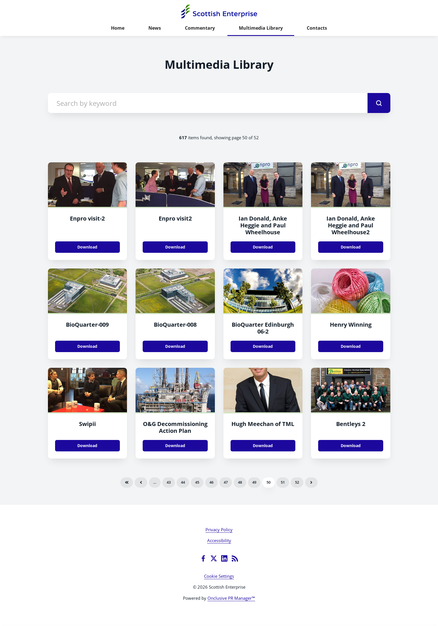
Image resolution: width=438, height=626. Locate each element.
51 (283, 482)
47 (226, 482)
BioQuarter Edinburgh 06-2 (263, 328)
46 (211, 482)
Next (311, 482)
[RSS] (235, 558)
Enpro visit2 (175, 218)
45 (197, 482)
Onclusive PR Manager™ (231, 598)
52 (297, 482)
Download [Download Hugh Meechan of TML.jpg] (263, 445)
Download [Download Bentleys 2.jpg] (351, 445)
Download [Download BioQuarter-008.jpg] (175, 346)
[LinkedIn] (224, 558)
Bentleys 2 (350, 424)
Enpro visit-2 (87, 218)
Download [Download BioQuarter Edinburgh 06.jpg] (263, 346)
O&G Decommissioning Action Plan (175, 427)
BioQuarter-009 (87, 324)
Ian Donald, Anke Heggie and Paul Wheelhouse (263, 225)
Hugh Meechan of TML (262, 424)
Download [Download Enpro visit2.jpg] (175, 247)
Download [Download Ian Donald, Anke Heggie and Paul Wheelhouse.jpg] (263, 247)
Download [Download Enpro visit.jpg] (87, 247)
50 (269, 482)
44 (183, 482)
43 (169, 482)
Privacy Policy (219, 529)
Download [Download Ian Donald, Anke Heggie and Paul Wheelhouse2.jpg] (351, 247)
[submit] (379, 103)
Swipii (87, 424)
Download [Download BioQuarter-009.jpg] (87, 346)
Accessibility (219, 540)
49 (254, 482)
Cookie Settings (219, 576)
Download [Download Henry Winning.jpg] (351, 346)
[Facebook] (203, 558)
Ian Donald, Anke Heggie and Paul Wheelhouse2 (350, 225)
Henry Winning (351, 324)
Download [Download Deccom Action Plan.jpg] (175, 445)
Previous (141, 482)
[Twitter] (214, 558)
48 (240, 482)
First (126, 482)
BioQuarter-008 (175, 324)
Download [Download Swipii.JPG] (87, 445)
